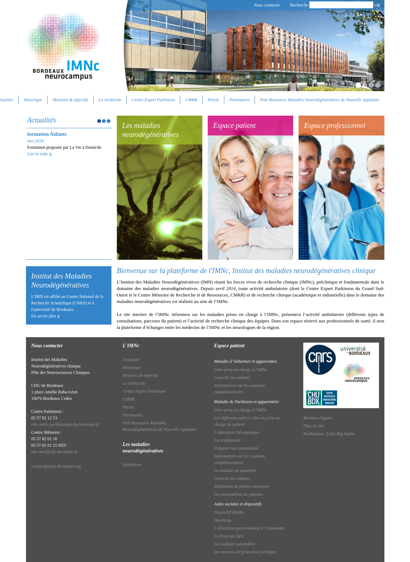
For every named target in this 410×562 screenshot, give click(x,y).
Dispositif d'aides (229, 512)
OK (377, 5)
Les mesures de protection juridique (245, 551)
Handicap (222, 520)
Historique (33, 99)
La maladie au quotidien (235, 470)
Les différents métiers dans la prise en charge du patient (247, 421)
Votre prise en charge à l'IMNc (240, 369)
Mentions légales (318, 417)
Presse (213, 99)
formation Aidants (47, 134)
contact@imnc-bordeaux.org (56, 466)
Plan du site (313, 425)
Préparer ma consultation (236, 448)
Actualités (131, 359)
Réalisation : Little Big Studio (329, 433)
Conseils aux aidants (232, 377)
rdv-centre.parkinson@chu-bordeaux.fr (65, 424)
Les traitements (227, 440)
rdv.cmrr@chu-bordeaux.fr (54, 451)
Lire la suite (37, 153)
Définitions (132, 464)
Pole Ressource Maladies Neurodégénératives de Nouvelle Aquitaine (319, 99)
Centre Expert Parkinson (153, 99)
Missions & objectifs (70, 99)
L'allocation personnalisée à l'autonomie (249, 528)
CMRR (191, 99)
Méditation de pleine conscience (242, 486)
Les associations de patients (238, 494)
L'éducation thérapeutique (237, 432)
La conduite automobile (234, 544)
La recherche (110, 99)
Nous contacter (267, 5)
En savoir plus (43, 315)
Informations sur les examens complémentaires (239, 388)
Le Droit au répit (228, 536)
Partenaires (239, 99)
